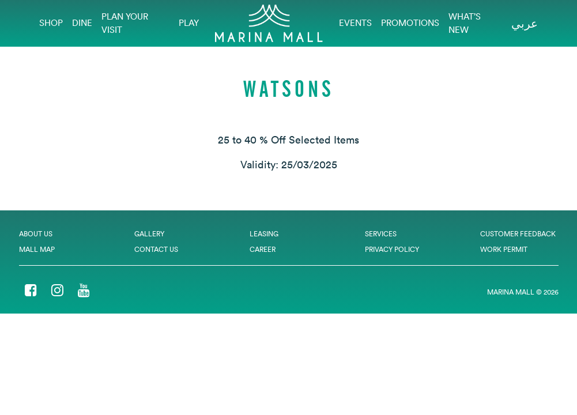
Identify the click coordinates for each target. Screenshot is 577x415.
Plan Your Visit (124, 23)
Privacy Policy (392, 249)
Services (381, 233)
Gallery (149, 233)
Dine (82, 22)
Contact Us (156, 249)
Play (189, 22)
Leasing (264, 233)
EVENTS (355, 22)
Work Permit (503, 249)
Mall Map (37, 249)
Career (263, 249)
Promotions (410, 22)
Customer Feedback (518, 233)
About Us (35, 233)
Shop (51, 22)
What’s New (464, 23)
